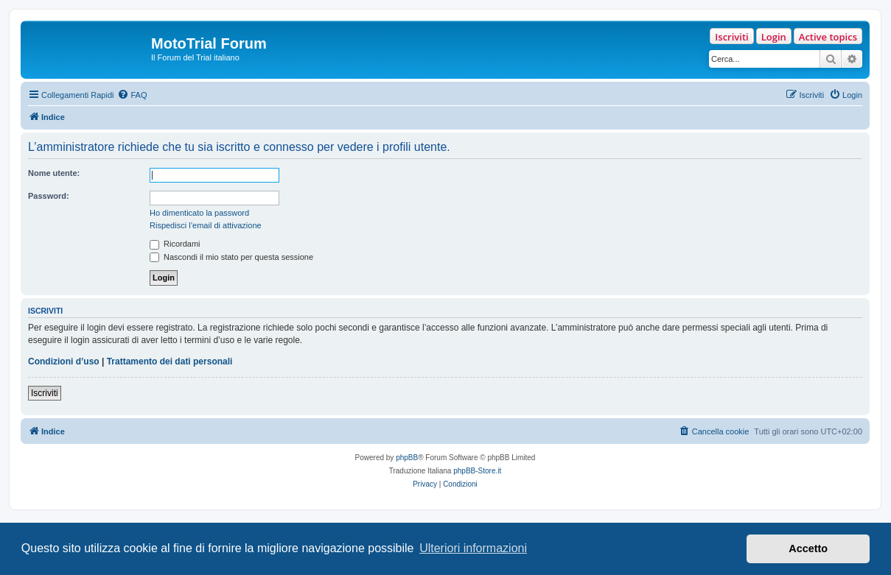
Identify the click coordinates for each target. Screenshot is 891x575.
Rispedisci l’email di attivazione (206, 225)
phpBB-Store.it (477, 471)
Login (773, 36)
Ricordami (175, 243)
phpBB (407, 458)
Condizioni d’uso (63, 361)
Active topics (828, 36)
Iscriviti (731, 36)
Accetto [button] (808, 548)
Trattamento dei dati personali (170, 361)
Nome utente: (54, 173)
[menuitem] (132, 95)
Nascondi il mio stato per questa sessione (231, 257)
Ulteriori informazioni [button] (473, 548)
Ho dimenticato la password (199, 212)
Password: (48, 195)
